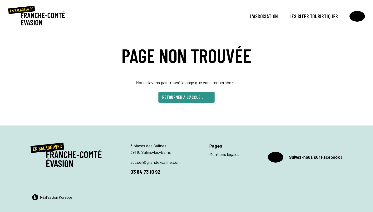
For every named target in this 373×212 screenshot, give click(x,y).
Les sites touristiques (314, 16)
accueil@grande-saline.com (155, 162)
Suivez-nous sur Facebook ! (305, 157)
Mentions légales (224, 154)
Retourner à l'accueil (186, 97)
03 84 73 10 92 (145, 172)
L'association (264, 16)
